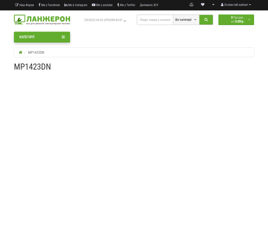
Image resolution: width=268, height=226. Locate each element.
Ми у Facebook (49, 5)
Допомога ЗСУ (149, 5)
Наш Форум (24, 5)
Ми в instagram (75, 5)
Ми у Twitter (126, 5)
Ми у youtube (102, 5)
